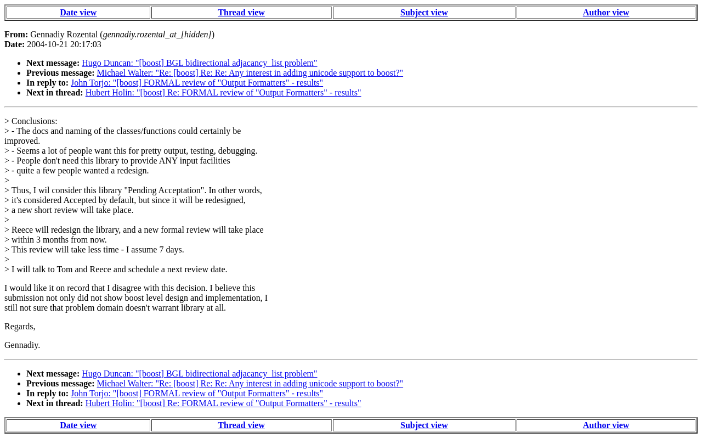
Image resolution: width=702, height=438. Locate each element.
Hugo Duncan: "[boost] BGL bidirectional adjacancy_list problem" (199, 63)
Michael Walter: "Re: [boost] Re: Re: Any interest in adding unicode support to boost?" (250, 72)
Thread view (241, 12)
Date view (78, 12)
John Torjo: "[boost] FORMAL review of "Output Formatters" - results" (197, 82)
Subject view (424, 12)
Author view (606, 12)
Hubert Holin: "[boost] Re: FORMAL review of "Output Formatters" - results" (223, 92)
